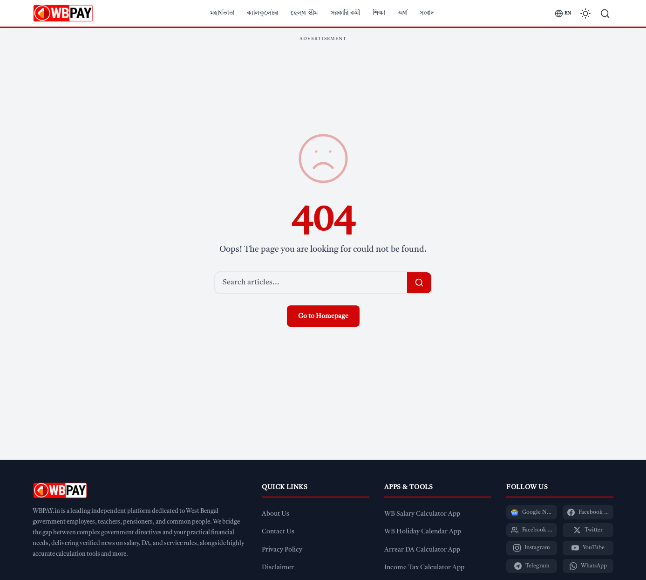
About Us (275, 514)
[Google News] (531, 512)
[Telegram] (531, 566)
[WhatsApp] (588, 566)
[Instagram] (531, 548)
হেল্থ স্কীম (304, 13)
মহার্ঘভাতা (222, 13)
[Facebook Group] (531, 530)
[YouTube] (588, 548)
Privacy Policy (282, 550)
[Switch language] (562, 13)
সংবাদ (427, 13)
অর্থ (402, 13)
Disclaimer (278, 568)
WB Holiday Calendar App (422, 532)
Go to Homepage (323, 316)
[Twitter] (588, 530)
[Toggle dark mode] (585, 13)
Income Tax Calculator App (424, 568)
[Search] (605, 13)
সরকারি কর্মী (345, 13)
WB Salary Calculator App (422, 514)
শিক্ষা (379, 13)
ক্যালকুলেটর (262, 13)
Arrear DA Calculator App (422, 550)
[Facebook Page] (588, 512)
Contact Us (278, 532)
